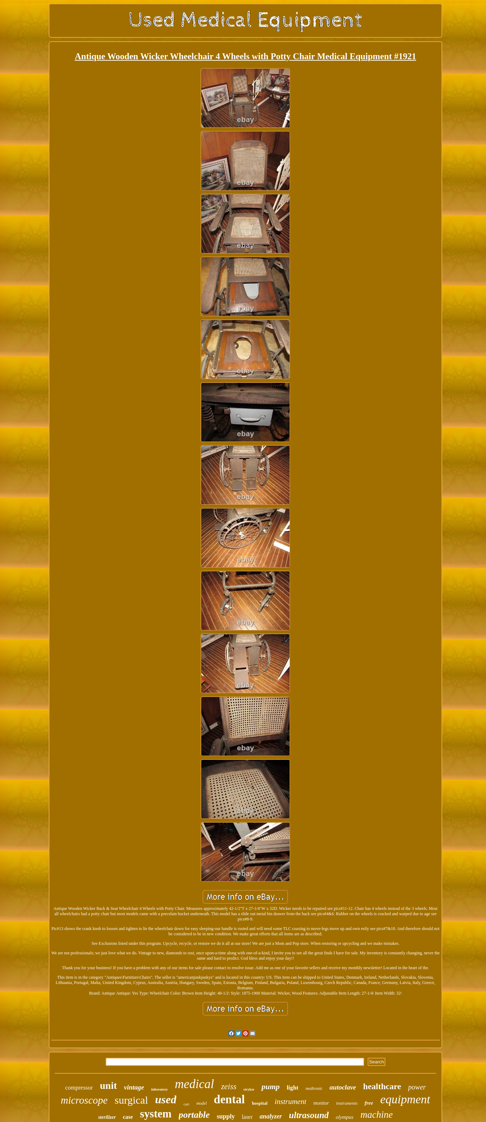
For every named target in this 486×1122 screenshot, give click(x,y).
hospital (259, 1103)
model (201, 1103)
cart (186, 1104)
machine (377, 1114)
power (417, 1087)
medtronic (314, 1088)
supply (226, 1116)
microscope (84, 1100)
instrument (290, 1101)
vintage (134, 1087)
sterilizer (107, 1117)
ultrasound (309, 1115)
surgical (131, 1100)
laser (247, 1117)
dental (229, 1099)
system (156, 1114)
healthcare (382, 1086)
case (128, 1117)
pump (270, 1086)
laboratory (159, 1089)
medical (194, 1084)
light (292, 1087)
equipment (405, 1099)
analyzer (271, 1116)
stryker (248, 1089)
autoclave (343, 1087)
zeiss (228, 1086)
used (165, 1099)
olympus (345, 1117)
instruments (347, 1103)
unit (108, 1085)
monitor (321, 1103)
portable (194, 1115)
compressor (79, 1087)
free (368, 1103)
